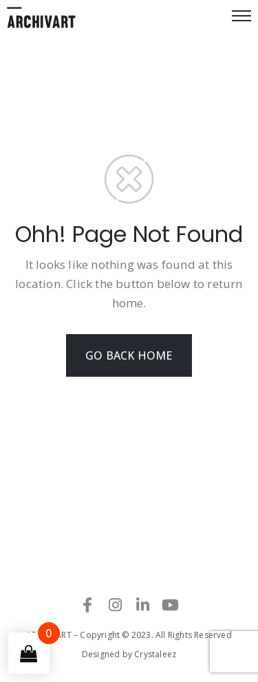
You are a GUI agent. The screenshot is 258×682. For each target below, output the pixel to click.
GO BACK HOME (128, 355)
